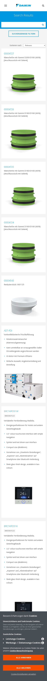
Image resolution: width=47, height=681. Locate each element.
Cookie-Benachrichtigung (21, 650)
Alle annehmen (23, 657)
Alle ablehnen (23, 668)
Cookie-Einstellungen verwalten (23, 674)
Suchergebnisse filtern (23, 33)
